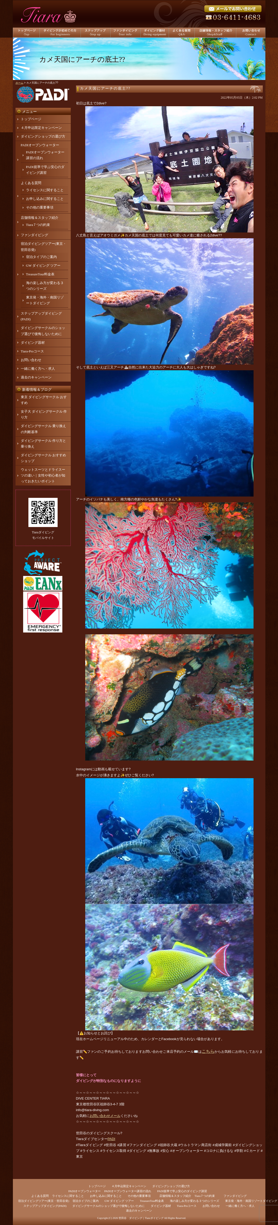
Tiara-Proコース (32, 351)
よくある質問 (31, 183)
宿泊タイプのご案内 (41, 257)
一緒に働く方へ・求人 (38, 369)
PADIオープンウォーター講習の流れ (127, 1191)
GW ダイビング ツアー (43, 265)
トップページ (31, 119)
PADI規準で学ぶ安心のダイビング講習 (182, 1191)
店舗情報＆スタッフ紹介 (39, 218)
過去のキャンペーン (36, 377)
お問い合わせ (31, 360)
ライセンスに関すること (45, 190)
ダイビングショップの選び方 (43, 136)
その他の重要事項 (39, 207)
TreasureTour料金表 (40, 274)
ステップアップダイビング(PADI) (45, 1205)
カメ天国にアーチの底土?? (105, 88)
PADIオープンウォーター (40, 145)
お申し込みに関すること (45, 199)
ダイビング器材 (33, 343)
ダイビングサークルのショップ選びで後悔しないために (108, 1205)
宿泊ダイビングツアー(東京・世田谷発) (43, 1200)
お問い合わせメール (105, 1116)
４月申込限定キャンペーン (41, 128)
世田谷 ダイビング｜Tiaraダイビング (141, 1218)
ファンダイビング (34, 235)
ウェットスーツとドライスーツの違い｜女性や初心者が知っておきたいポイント (43, 475)
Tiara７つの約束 (38, 225)
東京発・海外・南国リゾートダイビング (251, 1200)
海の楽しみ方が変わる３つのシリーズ (194, 1200)
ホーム (19, 82)
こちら (208, 1051)
